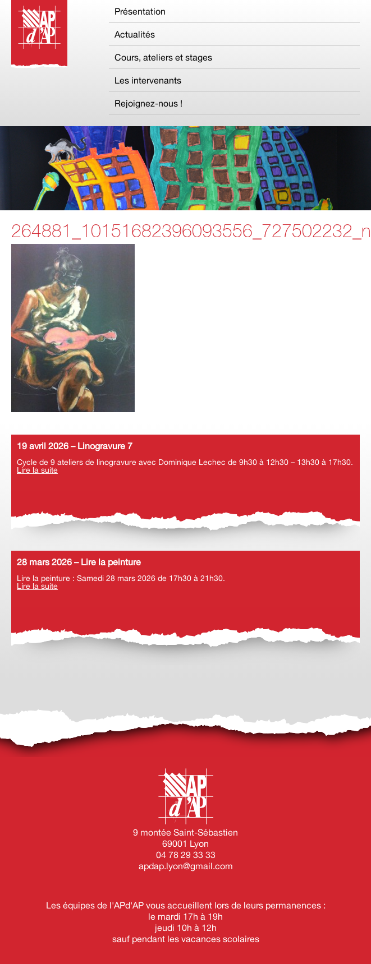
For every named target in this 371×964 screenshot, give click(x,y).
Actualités (134, 34)
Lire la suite (37, 469)
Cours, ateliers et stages (163, 57)
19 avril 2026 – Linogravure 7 (74, 446)
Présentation (140, 11)
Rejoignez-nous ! (148, 103)
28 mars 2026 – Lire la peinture (79, 562)
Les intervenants (147, 80)
